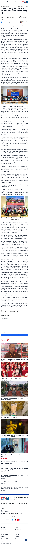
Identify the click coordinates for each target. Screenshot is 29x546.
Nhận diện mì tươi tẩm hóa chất (9, 482)
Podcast (11, 2)
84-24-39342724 (6, 511)
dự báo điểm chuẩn (9, 310)
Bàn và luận (3, 529)
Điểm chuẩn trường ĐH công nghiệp (11, 311)
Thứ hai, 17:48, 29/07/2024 (22, 6)
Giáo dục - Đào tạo (5, 6)
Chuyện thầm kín (4, 541)
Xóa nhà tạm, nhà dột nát (6, 531)
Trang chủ (3, 525)
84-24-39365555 (5, 510)
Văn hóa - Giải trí (4, 534)
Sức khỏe (17, 536)
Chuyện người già (4, 538)
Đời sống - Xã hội (18, 529)
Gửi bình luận (15, 335)
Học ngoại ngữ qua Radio (6, 543)
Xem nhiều (3, 527)
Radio (7, 2)
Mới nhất (17, 525)
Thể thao (17, 534)
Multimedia (16, 2)
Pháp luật (3, 536)
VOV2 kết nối (17, 538)
